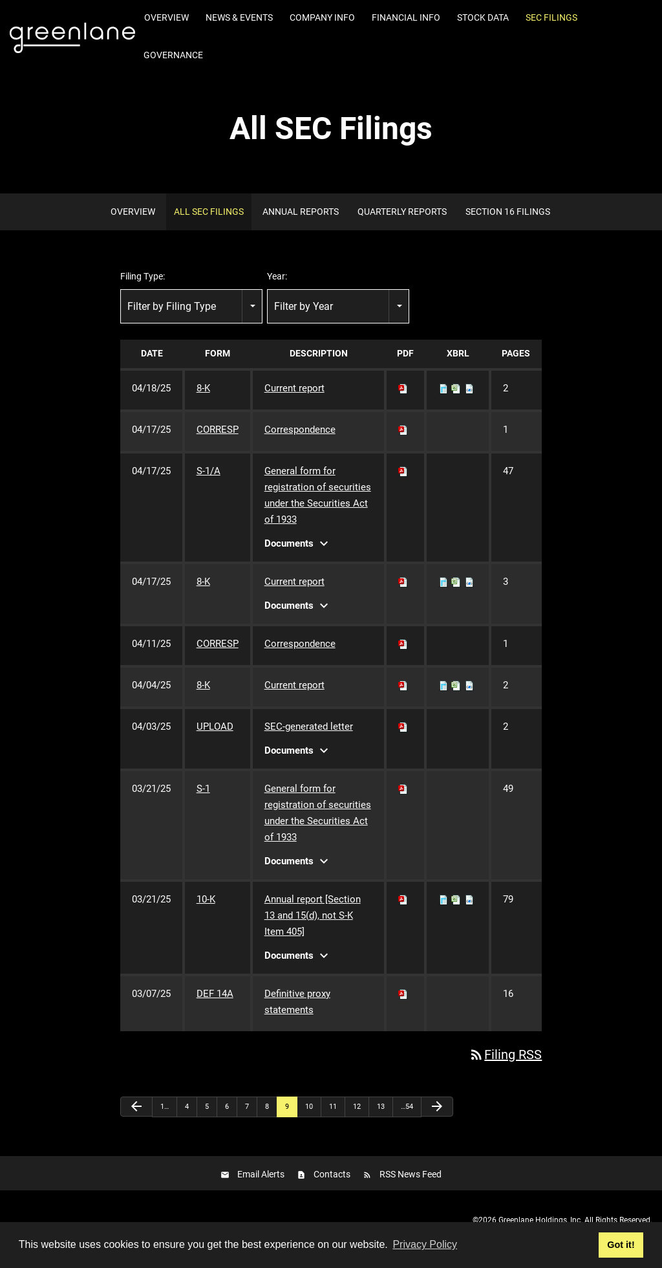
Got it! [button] (620, 1245)
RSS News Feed (410, 1174)
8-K (203, 388)
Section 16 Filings (507, 211)
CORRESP (218, 429)
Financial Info (406, 17)
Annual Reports (300, 211)
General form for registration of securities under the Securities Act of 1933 (317, 495)
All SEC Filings (209, 211)
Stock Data (483, 17)
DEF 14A (215, 994)
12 (357, 1106)
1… (164, 1106)
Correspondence (300, 429)
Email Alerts (260, 1174)
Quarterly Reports (402, 211)
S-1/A (208, 471)
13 (381, 1106)
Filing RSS (505, 1054)
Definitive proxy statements (297, 1002)
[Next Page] (437, 1107)
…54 (407, 1106)
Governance (173, 55)
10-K (206, 899)
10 (309, 1106)
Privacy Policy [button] (424, 1244)
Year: (277, 276)
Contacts (332, 1174)
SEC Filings (551, 17)
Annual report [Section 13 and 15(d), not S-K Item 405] (312, 915)
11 (333, 1106)
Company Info (322, 17)
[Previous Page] (136, 1107)
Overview (166, 17)
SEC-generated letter (308, 726)
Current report (294, 388)
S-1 (203, 788)
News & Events (239, 17)
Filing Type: (142, 276)
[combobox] (191, 306)
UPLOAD (215, 726)
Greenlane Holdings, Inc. (540, 1220)
